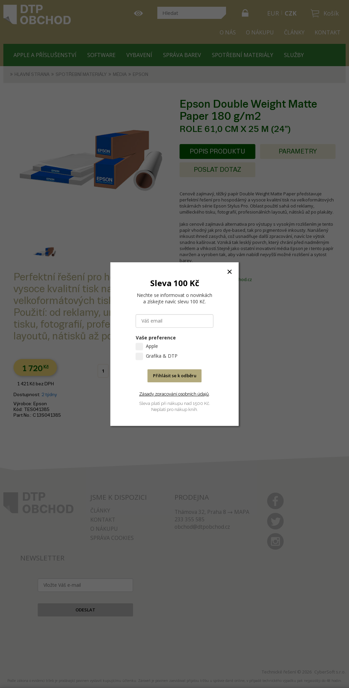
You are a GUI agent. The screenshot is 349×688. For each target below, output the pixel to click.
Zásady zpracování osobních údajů (174, 393)
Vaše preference (156, 337)
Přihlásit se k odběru (174, 376)
